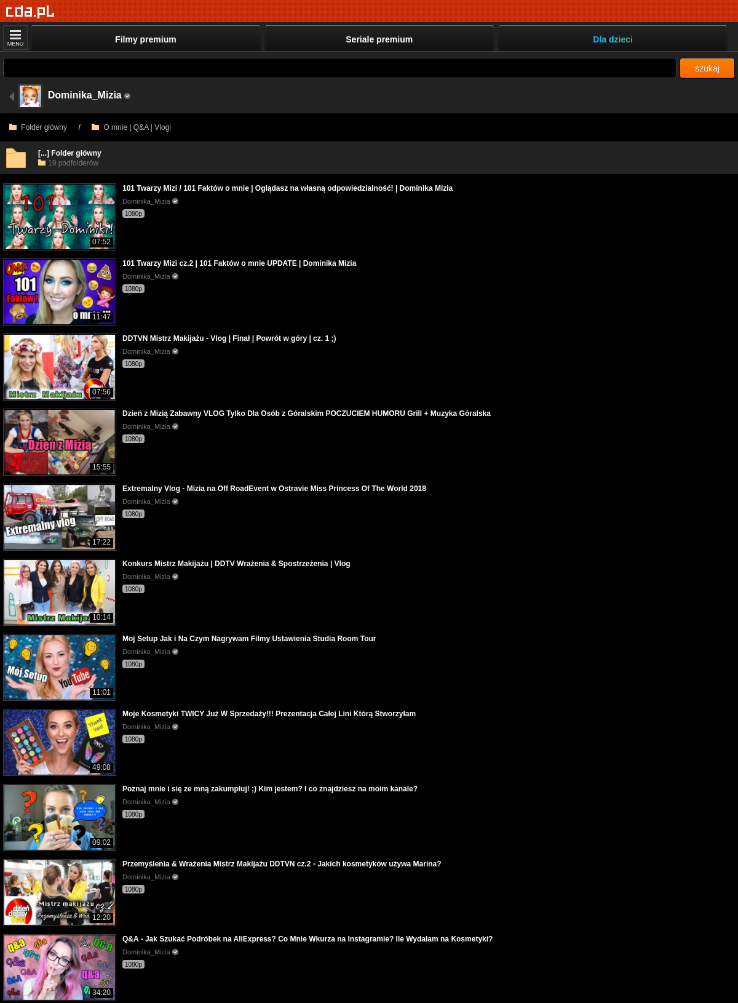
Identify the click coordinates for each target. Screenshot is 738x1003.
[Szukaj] (339, 68)
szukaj (707, 68)
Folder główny (38, 127)
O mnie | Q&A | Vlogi (131, 127)
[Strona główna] (30, 12)
